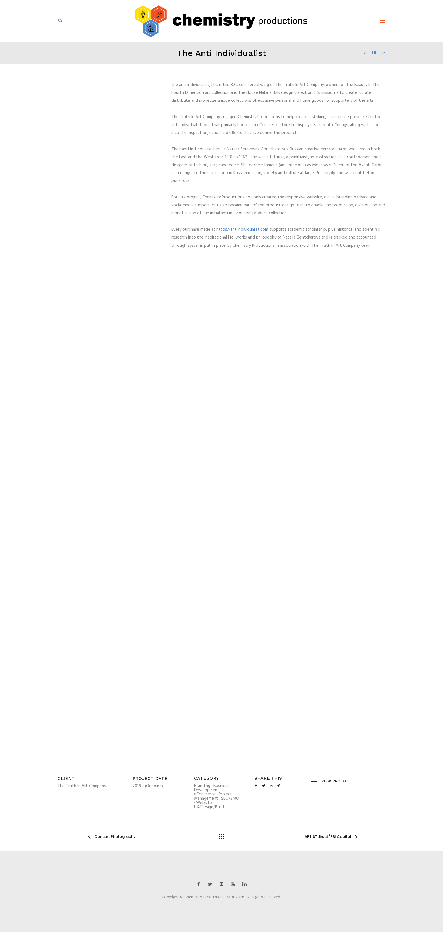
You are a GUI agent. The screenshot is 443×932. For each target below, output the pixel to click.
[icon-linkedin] (244, 884)
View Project (336, 781)
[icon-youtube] (234, 884)
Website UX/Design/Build (209, 804)
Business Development (211, 787)
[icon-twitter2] (211, 884)
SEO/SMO (230, 798)
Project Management (213, 796)
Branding (202, 785)
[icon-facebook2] (200, 884)
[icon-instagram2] (223, 884)
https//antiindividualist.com (242, 229)
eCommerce (205, 794)
